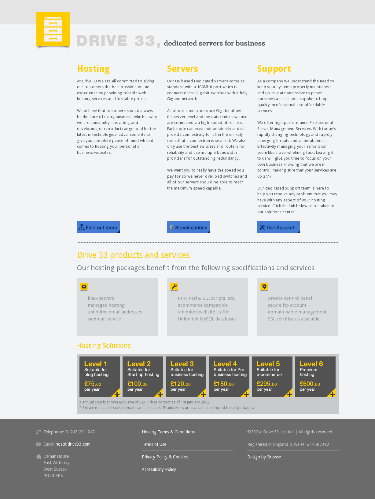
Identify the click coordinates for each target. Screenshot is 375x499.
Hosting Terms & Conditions (168, 431)
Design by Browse (264, 456)
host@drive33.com (73, 444)
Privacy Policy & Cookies (165, 456)
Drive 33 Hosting (151, 39)
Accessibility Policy (159, 469)
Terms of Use (154, 444)
